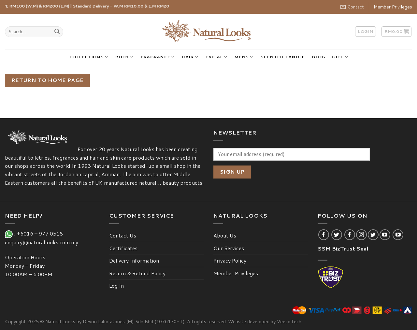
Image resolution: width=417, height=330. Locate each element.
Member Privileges (393, 7)
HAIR (190, 57)
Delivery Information (134, 260)
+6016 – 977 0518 (41, 233)
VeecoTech (289, 321)
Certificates (123, 248)
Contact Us (122, 235)
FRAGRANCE (157, 57)
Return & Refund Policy (137, 273)
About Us (224, 235)
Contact (352, 7)
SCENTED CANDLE (282, 57)
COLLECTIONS (88, 57)
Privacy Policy (229, 260)
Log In (116, 285)
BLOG (318, 57)
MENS (243, 57)
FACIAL (216, 57)
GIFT (340, 57)
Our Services (228, 248)
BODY (124, 57)
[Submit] (57, 31)
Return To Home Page (47, 80)
